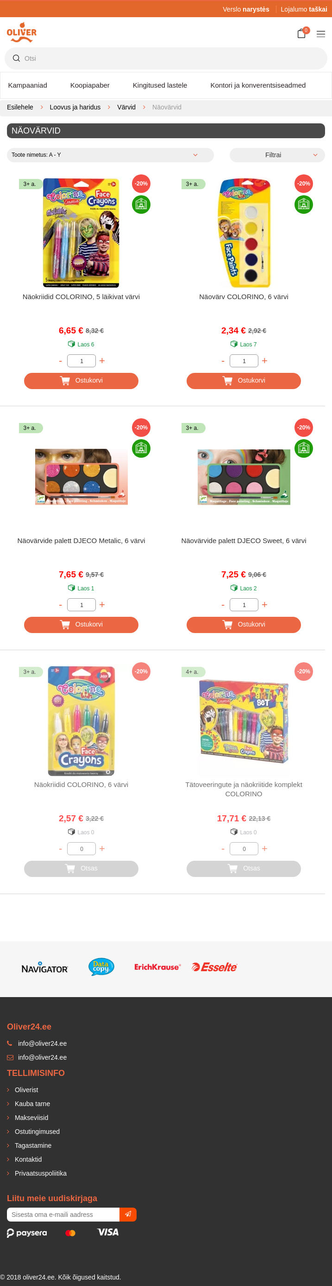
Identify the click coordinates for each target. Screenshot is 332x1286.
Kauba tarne (31, 1103)
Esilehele (20, 107)
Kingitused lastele (160, 85)
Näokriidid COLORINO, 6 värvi (81, 784)
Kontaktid (27, 1159)
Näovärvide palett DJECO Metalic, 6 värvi (81, 540)
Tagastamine (32, 1145)
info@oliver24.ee (37, 1057)
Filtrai (273, 155)
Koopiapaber (90, 85)
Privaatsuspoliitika (40, 1173)
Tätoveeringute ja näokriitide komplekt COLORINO (243, 789)
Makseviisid (30, 1117)
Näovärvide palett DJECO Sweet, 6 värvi (243, 540)
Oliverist (25, 1090)
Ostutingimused (36, 1131)
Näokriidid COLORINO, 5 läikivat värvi (81, 297)
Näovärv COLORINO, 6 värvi (243, 297)
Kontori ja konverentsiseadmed (258, 85)
